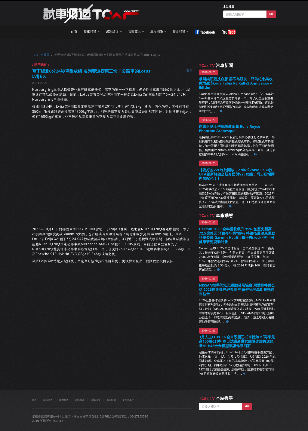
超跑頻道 (63, 399)
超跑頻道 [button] (114, 31)
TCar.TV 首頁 (40, 55)
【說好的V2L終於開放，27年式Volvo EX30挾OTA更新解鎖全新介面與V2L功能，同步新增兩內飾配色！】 (237, 174)
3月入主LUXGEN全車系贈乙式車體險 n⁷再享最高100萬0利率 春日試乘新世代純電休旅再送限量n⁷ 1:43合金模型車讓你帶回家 (237, 341)
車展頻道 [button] (158, 31)
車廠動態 (216, 215)
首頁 (74, 31)
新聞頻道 (111, 399)
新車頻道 (48, 399)
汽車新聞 (216, 65)
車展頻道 (95, 399)
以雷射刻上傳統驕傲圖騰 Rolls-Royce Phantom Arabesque (229, 128)
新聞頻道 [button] (180, 31)
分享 (189, 70)
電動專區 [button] (136, 31)
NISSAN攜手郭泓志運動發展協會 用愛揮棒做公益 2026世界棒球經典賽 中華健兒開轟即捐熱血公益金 (237, 289)
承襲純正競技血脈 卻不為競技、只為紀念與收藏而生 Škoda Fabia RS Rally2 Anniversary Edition (235, 83)
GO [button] (271, 14)
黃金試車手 (128, 399)
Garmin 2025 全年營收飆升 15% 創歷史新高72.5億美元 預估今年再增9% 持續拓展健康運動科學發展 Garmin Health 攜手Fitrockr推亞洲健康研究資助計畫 (237, 235)
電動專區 (79, 399)
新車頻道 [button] (91, 31)
